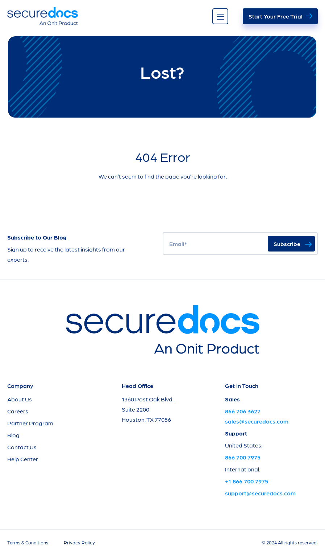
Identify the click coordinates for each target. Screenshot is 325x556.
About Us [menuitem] (19, 399)
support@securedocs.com (260, 493)
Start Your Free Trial (276, 16)
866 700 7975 (243, 457)
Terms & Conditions (27, 542)
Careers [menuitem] (17, 411)
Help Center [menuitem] (22, 458)
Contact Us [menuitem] (22, 446)
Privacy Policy (79, 542)
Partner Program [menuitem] (30, 423)
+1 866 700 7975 (246, 481)
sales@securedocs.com (256, 421)
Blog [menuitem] (13, 435)
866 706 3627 (243, 411)
